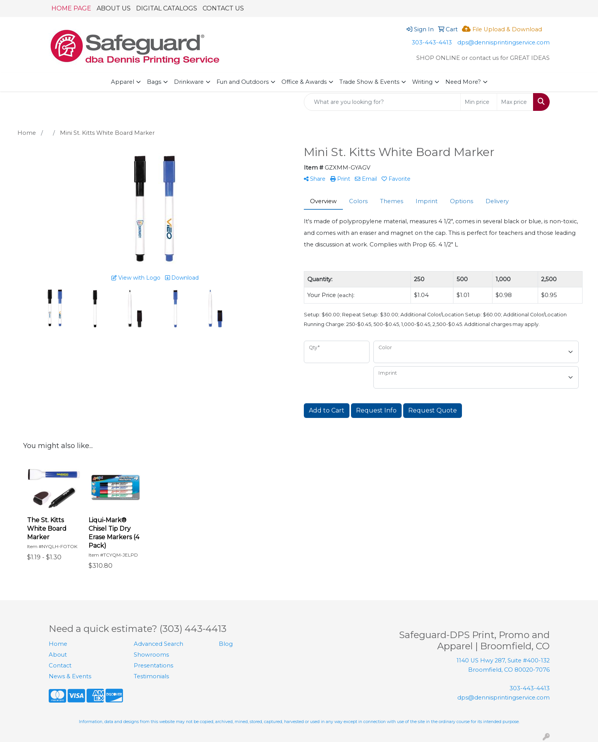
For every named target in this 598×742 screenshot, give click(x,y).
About (58, 654)
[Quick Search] (382, 102)
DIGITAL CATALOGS (166, 8)
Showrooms (151, 654)
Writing (422, 81)
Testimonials (151, 676)
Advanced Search (158, 643)
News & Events (70, 676)
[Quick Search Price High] (515, 102)
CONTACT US (223, 8)
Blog (226, 643)
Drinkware (189, 81)
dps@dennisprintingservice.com (503, 42)
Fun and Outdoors (242, 81)
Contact (60, 665)
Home (58, 643)
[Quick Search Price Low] (478, 102)
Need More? (463, 81)
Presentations (153, 665)
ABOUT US (114, 8)
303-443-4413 (432, 42)
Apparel (122, 81)
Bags (154, 81)
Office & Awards (304, 81)
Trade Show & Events (369, 81)
